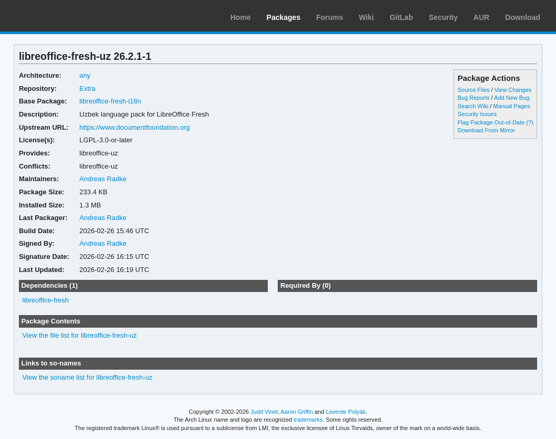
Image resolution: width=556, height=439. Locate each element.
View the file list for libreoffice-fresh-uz (79, 335)
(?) (529, 122)
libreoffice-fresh (45, 300)
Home (240, 17)
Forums (329, 17)
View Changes (513, 90)
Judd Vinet (264, 412)
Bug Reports (473, 98)
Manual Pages (511, 106)
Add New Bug (511, 98)
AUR (481, 17)
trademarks (307, 419)
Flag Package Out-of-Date (490, 122)
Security (443, 17)
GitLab (401, 17)
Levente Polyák (345, 412)
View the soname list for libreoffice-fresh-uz (87, 377)
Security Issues (476, 114)
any (84, 75)
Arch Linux (58, 15)
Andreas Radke (103, 179)
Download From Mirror (486, 130)
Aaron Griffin (296, 412)
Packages (284, 17)
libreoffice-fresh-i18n (110, 101)
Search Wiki (472, 106)
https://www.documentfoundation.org (134, 127)
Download (522, 17)
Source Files (473, 90)
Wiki (366, 17)
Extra (87, 88)
